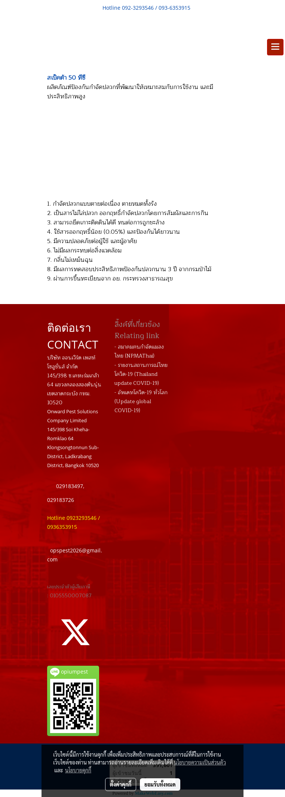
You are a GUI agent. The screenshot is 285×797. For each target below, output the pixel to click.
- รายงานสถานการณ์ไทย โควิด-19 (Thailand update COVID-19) (141, 374)
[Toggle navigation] (275, 47)
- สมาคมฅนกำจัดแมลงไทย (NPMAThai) (139, 351)
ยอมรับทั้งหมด (160, 784)
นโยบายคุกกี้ (78, 770)
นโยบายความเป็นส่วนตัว (200, 762)
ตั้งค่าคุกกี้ (120, 784)
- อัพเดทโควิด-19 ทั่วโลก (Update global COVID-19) (141, 401)
